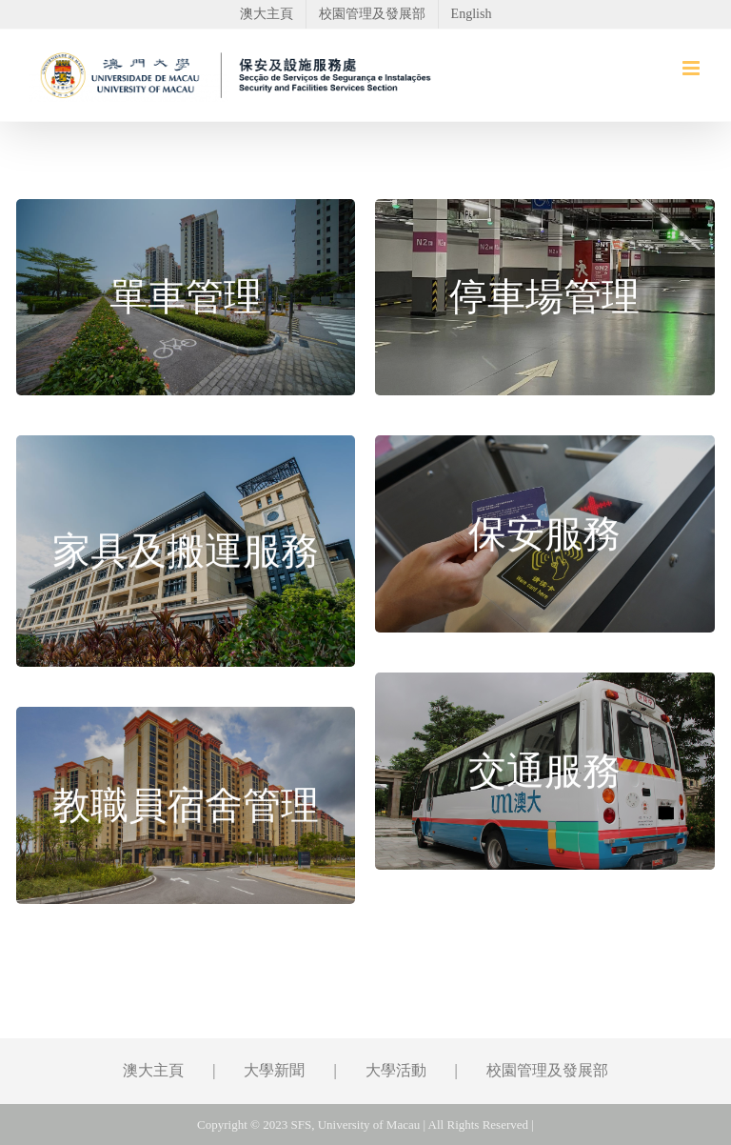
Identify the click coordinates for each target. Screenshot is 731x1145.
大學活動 (396, 1070)
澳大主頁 (153, 1070)
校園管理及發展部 (547, 1070)
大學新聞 (274, 1070)
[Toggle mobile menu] (692, 68)
